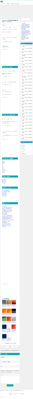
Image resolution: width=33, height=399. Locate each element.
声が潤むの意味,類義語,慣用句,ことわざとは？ (4, 340)
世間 (23, 26)
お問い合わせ (22, 393)
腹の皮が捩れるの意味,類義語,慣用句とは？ (9, 314)
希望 (3, 225)
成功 (7, 218)
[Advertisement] (16, 11)
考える (11, 207)
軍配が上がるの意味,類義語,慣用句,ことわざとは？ (9, 306)
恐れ (10, 223)
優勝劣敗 (3, 162)
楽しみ (9, 225)
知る (11, 208)
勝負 (6, 218)
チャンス (9, 219)
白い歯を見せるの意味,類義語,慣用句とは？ (4, 322)
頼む (5, 219)
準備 (3, 218)
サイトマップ (2, 3)
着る (3, 208)
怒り (5, 223)
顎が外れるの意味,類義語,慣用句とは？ (14, 322)
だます (7, 219)
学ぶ (3, 212)
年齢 (4, 211)
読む (4, 212)
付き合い (27, 26)
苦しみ (6, 225)
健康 (8, 208)
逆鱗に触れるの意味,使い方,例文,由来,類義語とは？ (9, 340)
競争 (3, 163)
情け (3, 226)
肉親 (29, 26)
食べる (25, 26)
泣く (10, 225)
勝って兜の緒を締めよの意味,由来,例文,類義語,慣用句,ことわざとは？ (15, 350)
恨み (8, 223)
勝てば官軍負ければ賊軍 (6, 191)
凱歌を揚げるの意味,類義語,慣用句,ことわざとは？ (14, 306)
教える (7, 207)
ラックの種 (23, 149)
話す (11, 211)
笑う (5, 226)
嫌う (4, 225)
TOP (2, 390)
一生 (3, 207)
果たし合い (4, 169)
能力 (6, 211)
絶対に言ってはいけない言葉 (15, 3)
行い (12, 215)
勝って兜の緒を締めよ (5, 190)
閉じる (7, 46)
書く (9, 207)
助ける (3, 219)
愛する (3, 223)
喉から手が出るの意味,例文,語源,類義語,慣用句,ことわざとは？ (14, 330)
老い (5, 207)
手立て (12, 219)
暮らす (5, 208)
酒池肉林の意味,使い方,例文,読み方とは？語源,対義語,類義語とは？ (9, 331)
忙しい (5, 215)
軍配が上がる (4, 180)
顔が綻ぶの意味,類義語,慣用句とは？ (9, 322)
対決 (3, 166)
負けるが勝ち (4, 195)
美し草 (23, 151)
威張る (10, 215)
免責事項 (10, 393)
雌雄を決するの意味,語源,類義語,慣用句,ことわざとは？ (4, 306)
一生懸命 (7, 215)
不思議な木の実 (24, 153)
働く (9, 211)
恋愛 (6, 212)
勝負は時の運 (4, 194)
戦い (3, 165)
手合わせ (3, 172)
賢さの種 (23, 147)
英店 (1, 1)
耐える (11, 218)
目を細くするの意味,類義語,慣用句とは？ (4, 314)
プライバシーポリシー (16, 393)
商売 (4, 218)
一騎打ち (3, 170)
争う (3, 215)
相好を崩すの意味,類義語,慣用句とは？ (14, 314)
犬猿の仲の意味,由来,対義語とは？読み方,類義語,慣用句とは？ (4, 330)
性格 (22, 26)
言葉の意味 (7, 3)
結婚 (7, 208)
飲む (7, 211)
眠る (3, 211)
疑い (7, 223)
